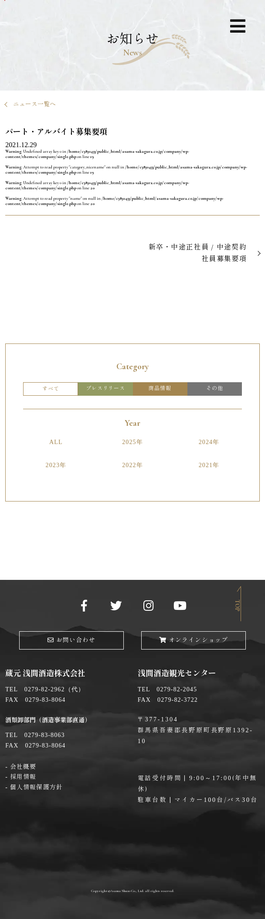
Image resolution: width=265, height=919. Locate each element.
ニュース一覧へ (34, 104)
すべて (50, 389)
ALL (56, 442)
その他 (214, 388)
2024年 (209, 442)
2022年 (132, 465)
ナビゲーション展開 (238, 27)
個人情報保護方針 (36, 787)
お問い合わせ (72, 640)
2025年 (132, 442)
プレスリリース (105, 388)
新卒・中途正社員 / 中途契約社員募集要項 (198, 253)
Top (237, 605)
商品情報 (160, 388)
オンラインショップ (193, 640)
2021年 (209, 465)
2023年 (56, 465)
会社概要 (23, 767)
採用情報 (23, 777)
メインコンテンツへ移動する (4, 0)
